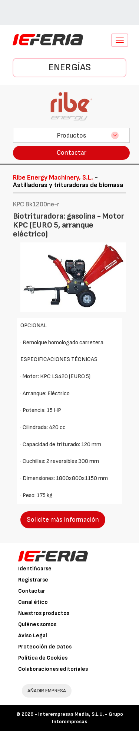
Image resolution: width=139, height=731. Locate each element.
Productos (71, 135)
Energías (70, 67)
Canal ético (33, 602)
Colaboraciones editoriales (53, 669)
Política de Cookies (42, 657)
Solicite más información (63, 520)
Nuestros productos (43, 613)
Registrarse (33, 579)
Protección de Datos (45, 646)
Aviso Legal (32, 635)
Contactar (71, 153)
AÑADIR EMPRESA (46, 690)
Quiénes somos (37, 624)
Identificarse (35, 568)
